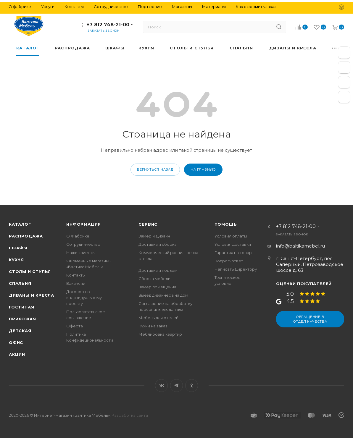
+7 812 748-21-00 (107, 25)
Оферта (74, 326)
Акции (17, 354)
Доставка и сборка (157, 244)
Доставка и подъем (157, 270)
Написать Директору (236, 269)
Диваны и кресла (31, 295)
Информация (83, 224)
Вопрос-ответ (229, 260)
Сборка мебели (154, 278)
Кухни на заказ (152, 326)
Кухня (16, 259)
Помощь (226, 224)
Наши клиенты (80, 252)
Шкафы (18, 247)
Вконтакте (161, 385)
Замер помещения (157, 287)
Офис (16, 342)
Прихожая (22, 318)
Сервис (147, 224)
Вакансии (75, 283)
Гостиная (21, 307)
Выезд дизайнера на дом (163, 295)
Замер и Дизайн (154, 236)
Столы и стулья (30, 271)
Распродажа (26, 236)
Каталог (20, 224)
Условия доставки (233, 244)
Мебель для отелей (158, 317)
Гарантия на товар (233, 252)
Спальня (20, 283)
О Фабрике (77, 236)
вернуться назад (155, 169)
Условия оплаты (231, 236)
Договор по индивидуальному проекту (84, 297)
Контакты (76, 275)
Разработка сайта (130, 415)
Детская (20, 330)
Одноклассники (191, 385)
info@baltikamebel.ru (300, 246)
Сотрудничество (83, 244)
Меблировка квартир (160, 334)
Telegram (176, 385)
